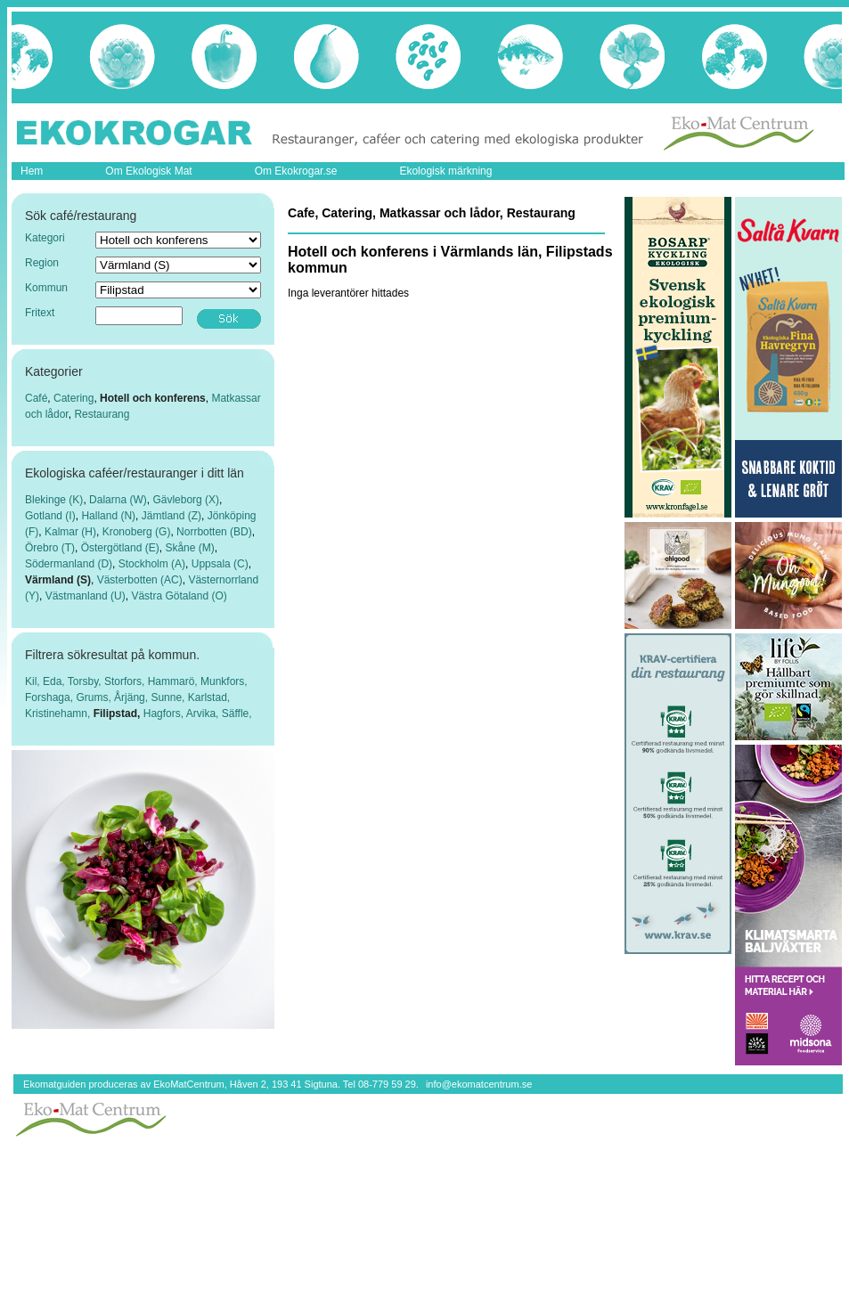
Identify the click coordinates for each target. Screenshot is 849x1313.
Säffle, (237, 713)
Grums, (95, 697)
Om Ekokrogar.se (296, 171)
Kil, (34, 681)
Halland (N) (108, 516)
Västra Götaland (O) (178, 596)
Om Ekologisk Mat (148, 171)
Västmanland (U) (85, 596)
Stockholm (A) (151, 564)
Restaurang (101, 414)
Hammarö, (174, 681)
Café (36, 398)
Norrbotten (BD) (214, 532)
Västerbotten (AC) (140, 580)
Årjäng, (132, 697)
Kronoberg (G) (136, 532)
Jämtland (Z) (171, 516)
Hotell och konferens (153, 398)
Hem (31, 171)
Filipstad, (118, 713)
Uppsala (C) (220, 564)
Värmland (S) (58, 580)
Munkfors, (224, 681)
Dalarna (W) (118, 499)
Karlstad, (209, 697)
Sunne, (169, 697)
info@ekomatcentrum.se (479, 1084)
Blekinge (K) (54, 499)
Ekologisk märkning (445, 171)
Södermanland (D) (68, 564)
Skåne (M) (189, 548)
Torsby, (86, 681)
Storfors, (126, 681)
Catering (73, 398)
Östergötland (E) (120, 548)
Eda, (55, 681)
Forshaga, (50, 697)
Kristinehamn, (59, 713)
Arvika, (204, 713)
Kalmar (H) (70, 532)
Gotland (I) (50, 516)
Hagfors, (164, 713)
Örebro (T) (50, 548)
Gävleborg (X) (185, 499)
